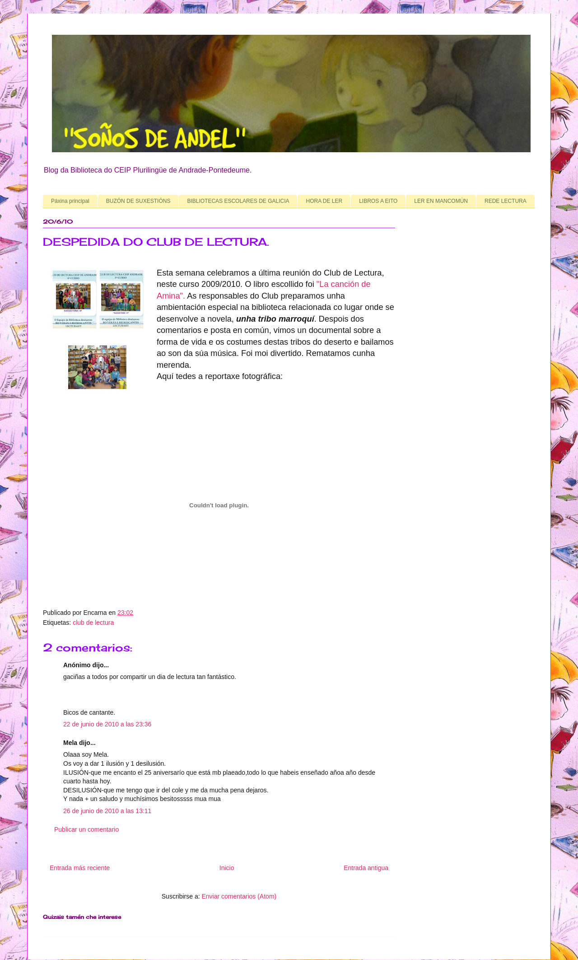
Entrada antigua (366, 867)
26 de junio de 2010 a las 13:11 (107, 811)
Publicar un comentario (86, 829)
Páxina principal (70, 201)
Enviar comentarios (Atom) (238, 896)
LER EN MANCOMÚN (441, 201)
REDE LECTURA (506, 201)
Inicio (226, 867)
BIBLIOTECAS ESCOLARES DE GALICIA (238, 201)
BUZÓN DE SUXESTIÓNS (138, 201)
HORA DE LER (324, 201)
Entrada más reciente (80, 867)
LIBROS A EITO (378, 201)
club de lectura (93, 622)
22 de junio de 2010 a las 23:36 (107, 724)
